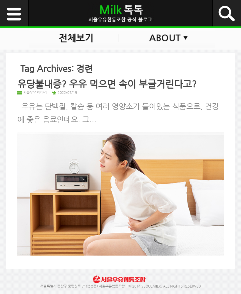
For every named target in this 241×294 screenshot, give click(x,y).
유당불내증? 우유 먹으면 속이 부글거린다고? (107, 84)
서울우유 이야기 (35, 92)
